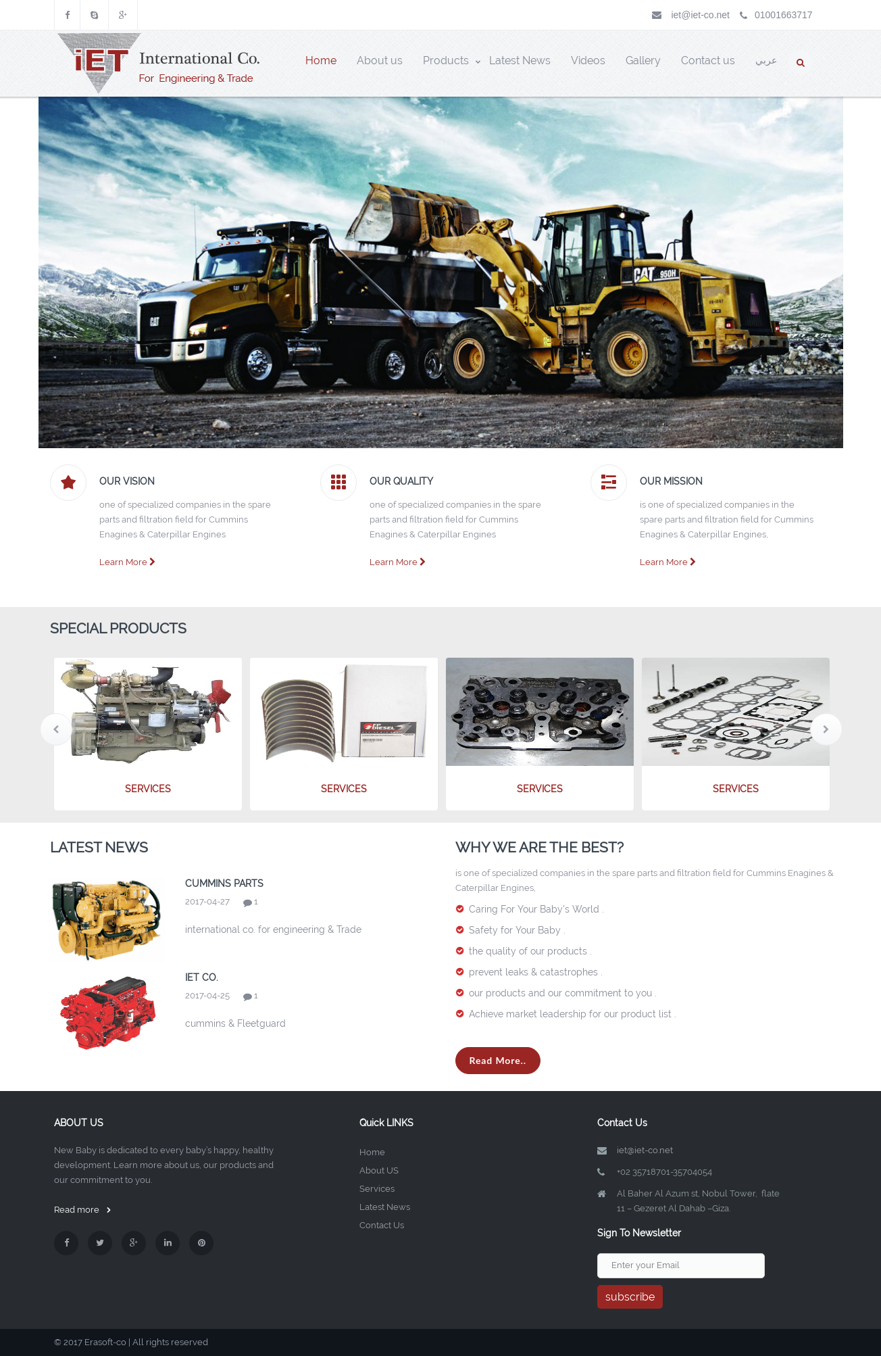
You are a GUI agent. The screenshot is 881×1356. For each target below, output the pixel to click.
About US (379, 1170)
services (148, 788)
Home (372, 1152)
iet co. (201, 977)
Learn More (127, 562)
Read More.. (498, 1060)
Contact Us (381, 1225)
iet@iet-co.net (700, 14)
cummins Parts (224, 883)
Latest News (384, 1207)
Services (377, 1189)
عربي (766, 60)
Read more (82, 1210)
